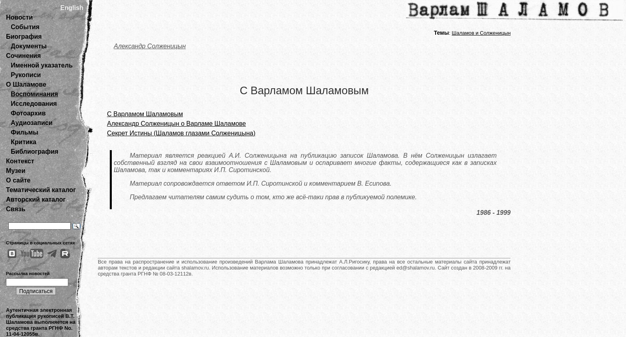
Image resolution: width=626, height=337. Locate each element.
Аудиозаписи (31, 122)
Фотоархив (28, 113)
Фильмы (24, 132)
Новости (19, 17)
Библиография (34, 151)
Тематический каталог (41, 189)
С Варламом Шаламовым (145, 114)
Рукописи (26, 74)
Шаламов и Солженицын (481, 33)
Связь (15, 209)
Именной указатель (42, 65)
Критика (23, 142)
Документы (29, 46)
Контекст (20, 161)
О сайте (18, 180)
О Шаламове (26, 84)
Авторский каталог (35, 199)
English (71, 7)
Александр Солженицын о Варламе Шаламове (176, 123)
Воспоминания (34, 94)
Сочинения (23, 55)
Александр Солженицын (150, 46)
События (25, 27)
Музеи (16, 170)
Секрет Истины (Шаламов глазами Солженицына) (181, 133)
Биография (24, 36)
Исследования (34, 103)
